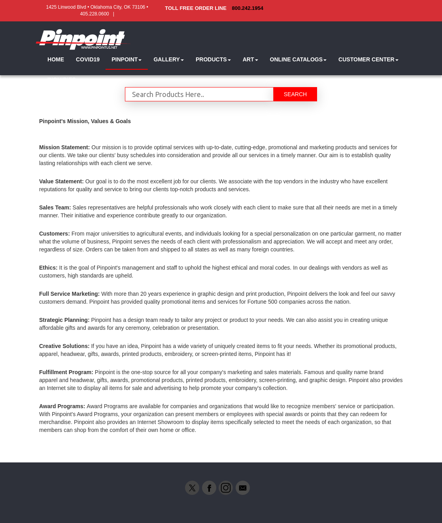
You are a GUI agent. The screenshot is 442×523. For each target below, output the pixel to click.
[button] (126, 59)
